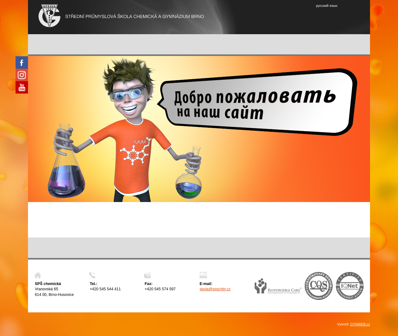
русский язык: (327, 5)
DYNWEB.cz (360, 324)
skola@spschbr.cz (215, 289)
